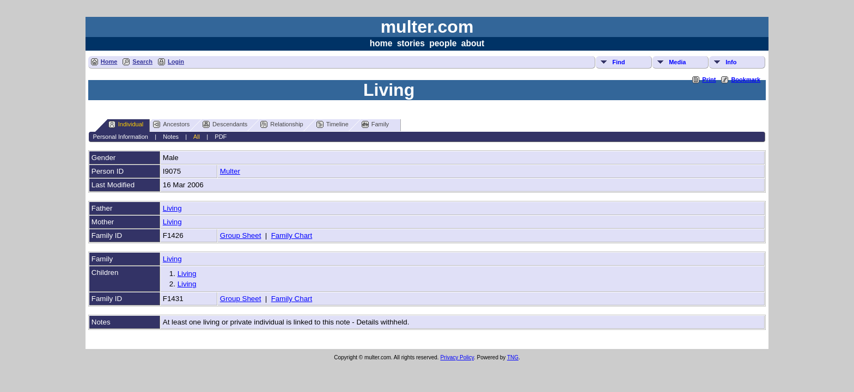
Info (730, 62)
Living (172, 208)
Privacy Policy (457, 357)
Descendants (225, 124)
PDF (221, 136)
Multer (230, 171)
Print (709, 79)
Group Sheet (240, 235)
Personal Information (120, 136)
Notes (171, 136)
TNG (512, 357)
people (442, 43)
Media (677, 62)
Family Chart (292, 235)
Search (142, 61)
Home (109, 61)
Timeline (332, 124)
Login (176, 61)
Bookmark (745, 79)
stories (411, 43)
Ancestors (171, 124)
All (196, 136)
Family (375, 124)
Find (618, 62)
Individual (125, 124)
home (381, 43)
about (472, 43)
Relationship (281, 124)
